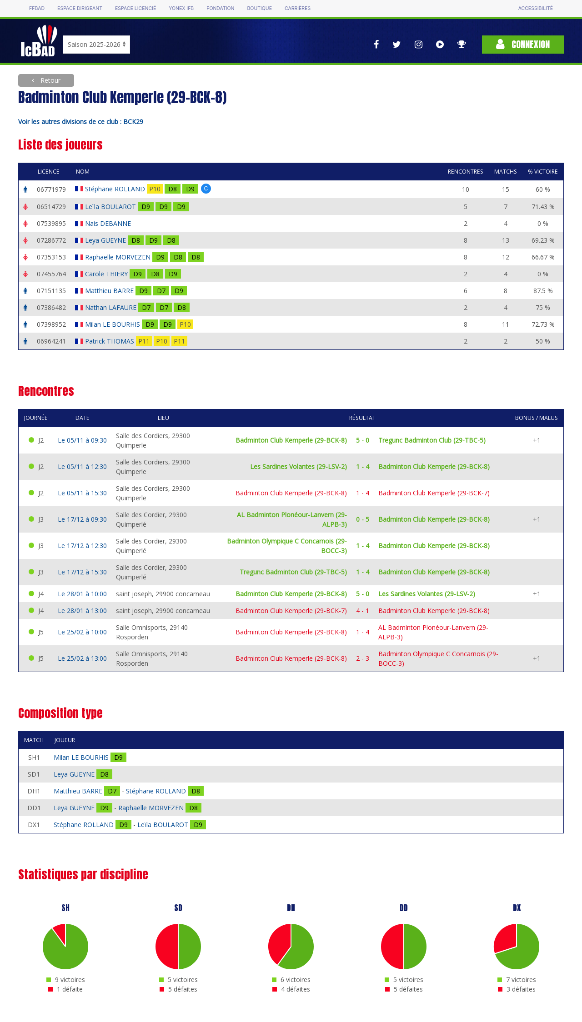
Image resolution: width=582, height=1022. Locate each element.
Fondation (220, 8)
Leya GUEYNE (106, 240)
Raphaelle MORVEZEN (118, 257)
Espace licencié (135, 8)
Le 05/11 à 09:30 (82, 440)
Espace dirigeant (79, 8)
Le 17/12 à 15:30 (82, 572)
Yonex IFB (181, 8)
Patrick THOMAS (110, 341)
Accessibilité (535, 8)
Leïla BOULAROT (111, 206)
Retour (49, 80)
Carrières (298, 8)
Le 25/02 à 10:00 (82, 632)
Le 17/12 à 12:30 (82, 545)
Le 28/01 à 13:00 (82, 610)
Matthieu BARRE (110, 290)
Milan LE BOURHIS (113, 324)
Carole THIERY (107, 273)
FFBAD (37, 8)
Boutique (259, 8)
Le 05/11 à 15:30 (82, 493)
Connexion (523, 44)
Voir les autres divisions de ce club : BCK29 (80, 121)
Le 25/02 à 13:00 (82, 658)
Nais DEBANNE (109, 223)
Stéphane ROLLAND (116, 188)
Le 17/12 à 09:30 (82, 519)
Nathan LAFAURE (111, 307)
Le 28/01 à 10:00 (82, 593)
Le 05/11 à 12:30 (82, 466)
